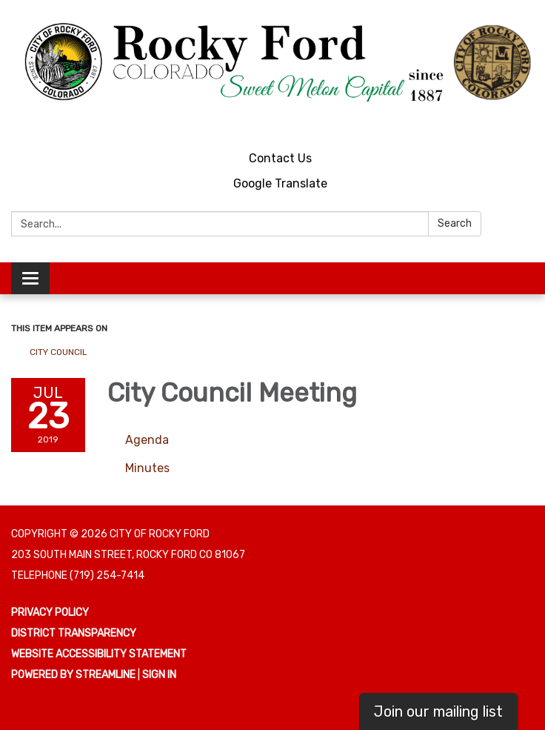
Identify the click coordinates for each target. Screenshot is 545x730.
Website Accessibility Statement (99, 654)
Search (455, 223)
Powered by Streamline (73, 674)
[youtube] (497, 122)
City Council (58, 352)
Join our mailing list (438, 711)
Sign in (159, 674)
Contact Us (280, 158)
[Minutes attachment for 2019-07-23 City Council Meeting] (147, 468)
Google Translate (280, 183)
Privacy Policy (50, 612)
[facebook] (524, 122)
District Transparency (73, 633)
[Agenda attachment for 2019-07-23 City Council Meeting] (147, 440)
